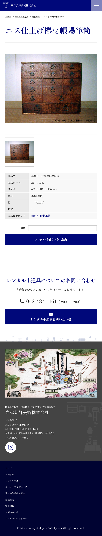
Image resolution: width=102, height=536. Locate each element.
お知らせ (9, 474)
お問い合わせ (12, 512)
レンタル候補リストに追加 (51, 239)
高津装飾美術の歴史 (15, 493)
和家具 (35, 215)
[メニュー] (96, 5)
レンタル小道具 (21, 16)
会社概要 (9, 499)
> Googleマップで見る (16, 437)
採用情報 (9, 505)
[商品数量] (62, 228)
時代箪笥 (36, 16)
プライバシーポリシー (16, 518)
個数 (23, 228)
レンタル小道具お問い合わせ (51, 317)
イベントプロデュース (16, 487)
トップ (8, 16)
